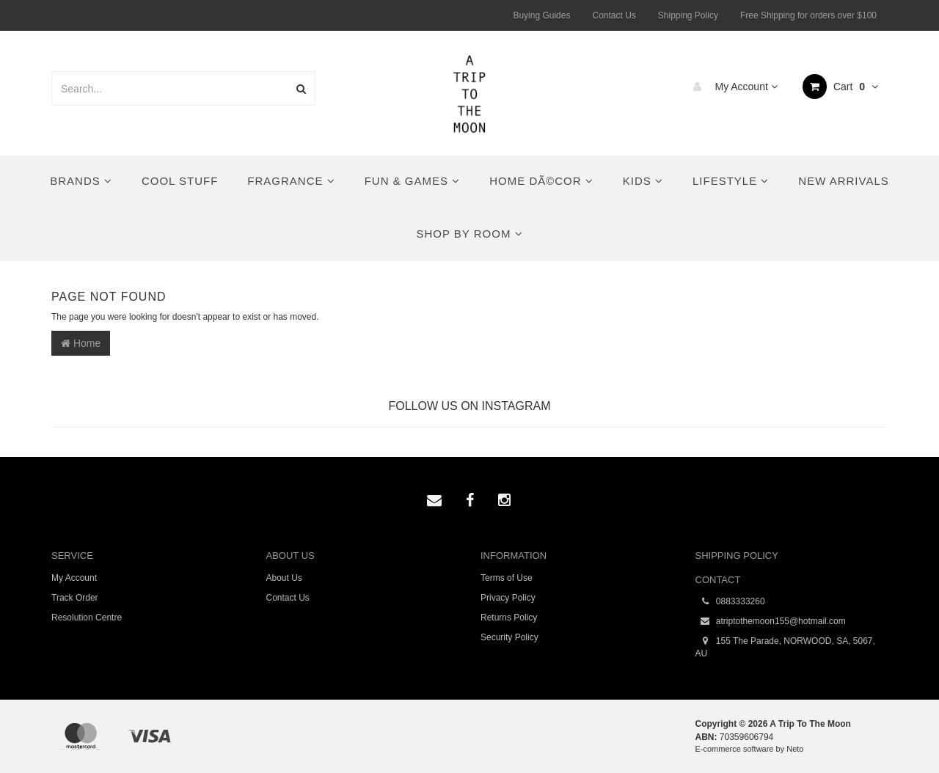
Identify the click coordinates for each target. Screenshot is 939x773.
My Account (732, 86)
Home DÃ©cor (541, 181)
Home (81, 343)
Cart (840, 86)
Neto (794, 748)
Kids (643, 181)
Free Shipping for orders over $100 (808, 15)
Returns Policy (509, 617)
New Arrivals (843, 181)
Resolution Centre (86, 617)
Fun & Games (413, 181)
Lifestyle (731, 181)
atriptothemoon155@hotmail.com (770, 621)
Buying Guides (541, 15)
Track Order (74, 598)
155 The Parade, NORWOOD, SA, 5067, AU (785, 647)
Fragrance (291, 181)
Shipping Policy (688, 15)
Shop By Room (469, 233)
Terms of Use (507, 578)
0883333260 (730, 602)
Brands (81, 181)
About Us (284, 578)
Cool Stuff (180, 181)
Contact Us (613, 15)
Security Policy (509, 637)
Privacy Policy (508, 598)
